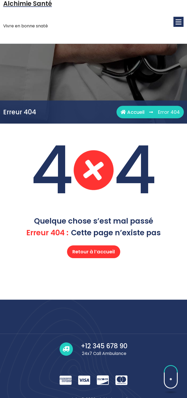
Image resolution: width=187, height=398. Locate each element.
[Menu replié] (178, 21)
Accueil (132, 112)
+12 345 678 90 (104, 387)
